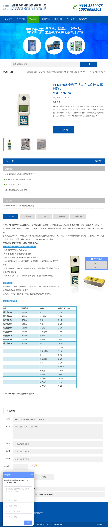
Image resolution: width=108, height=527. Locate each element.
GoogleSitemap (58, 524)
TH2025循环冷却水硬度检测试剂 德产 (18, 179)
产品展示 (33, 19)
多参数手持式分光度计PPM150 (74, 72)
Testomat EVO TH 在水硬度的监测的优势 (19, 206)
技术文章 (58, 19)
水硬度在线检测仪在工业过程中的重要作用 (20, 174)
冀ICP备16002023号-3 (44, 524)
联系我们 (83, 19)
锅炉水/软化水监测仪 (54, 72)
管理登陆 (99, 524)
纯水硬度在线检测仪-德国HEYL (16, 190)
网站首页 (8, 19)
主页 (36, 72)
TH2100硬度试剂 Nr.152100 (15, 185)
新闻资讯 (46, 19)
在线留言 (71, 19)
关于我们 (21, 19)
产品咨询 (63, 130)
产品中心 (42, 72)
